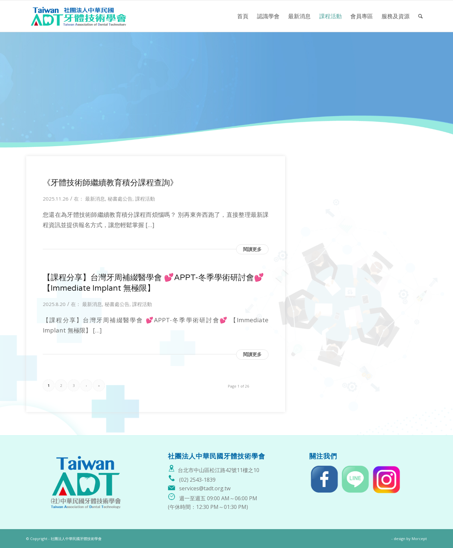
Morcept (419, 538)
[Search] (420, 16)
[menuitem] (243, 16)
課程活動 (145, 198)
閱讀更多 (252, 249)
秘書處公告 (120, 198)
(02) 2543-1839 (197, 479)
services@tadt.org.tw (204, 488)
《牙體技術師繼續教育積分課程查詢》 (110, 183)
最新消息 (95, 198)
